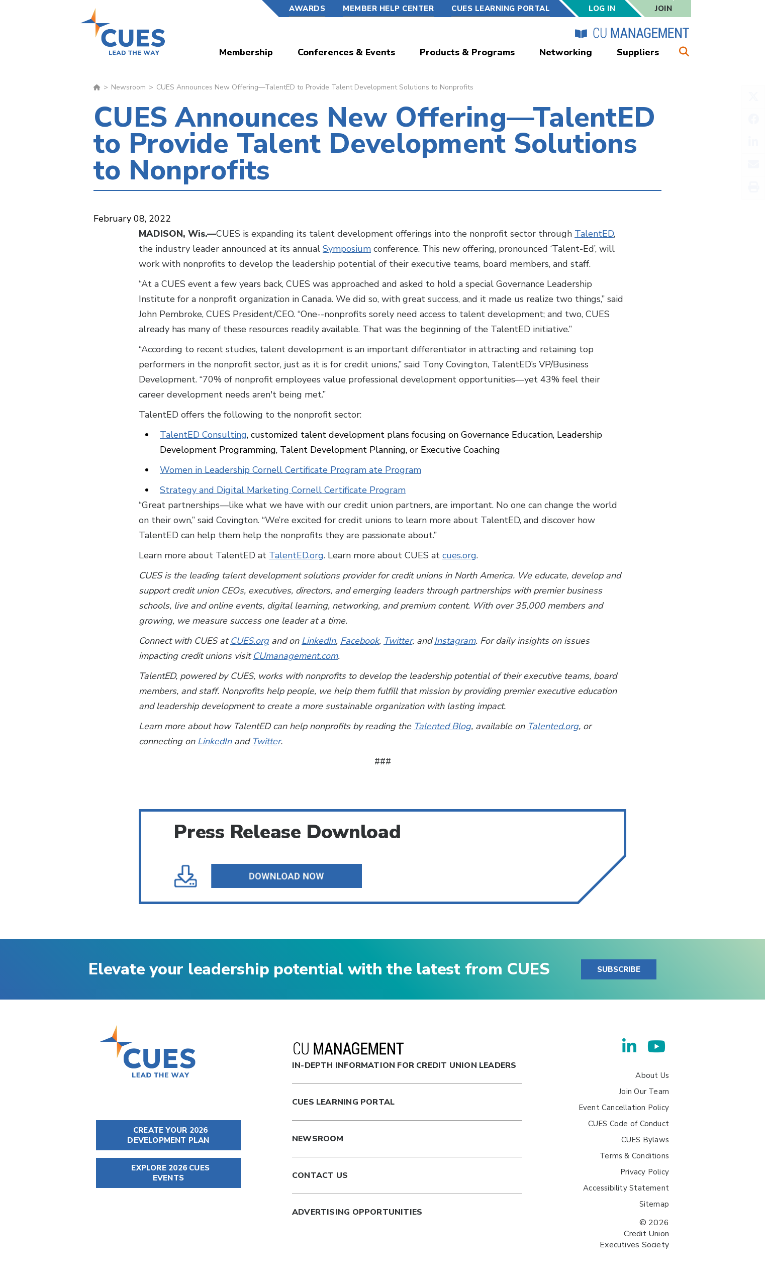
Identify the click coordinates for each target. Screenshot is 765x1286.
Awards (307, 9)
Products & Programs (467, 52)
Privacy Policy (644, 1172)
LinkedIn (319, 641)
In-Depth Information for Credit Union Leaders (404, 1056)
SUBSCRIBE (618, 969)
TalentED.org (296, 555)
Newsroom (128, 87)
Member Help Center (388, 9)
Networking (565, 52)
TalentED (594, 234)
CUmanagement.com (295, 656)
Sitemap (654, 1204)
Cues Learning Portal (343, 1102)
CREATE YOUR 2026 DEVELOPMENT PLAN (168, 1135)
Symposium (347, 249)
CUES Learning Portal (500, 9)
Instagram (454, 641)
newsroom (318, 1138)
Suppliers (638, 52)
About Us (652, 1075)
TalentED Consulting (203, 435)
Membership (246, 52)
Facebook (359, 641)
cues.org (459, 555)
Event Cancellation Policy (624, 1108)
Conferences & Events (346, 52)
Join (663, 9)
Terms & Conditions (634, 1156)
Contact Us (320, 1175)
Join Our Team (644, 1091)
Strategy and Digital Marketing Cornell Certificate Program (283, 490)
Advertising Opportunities (357, 1212)
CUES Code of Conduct (628, 1124)
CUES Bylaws (645, 1140)
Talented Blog (442, 726)
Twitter (398, 641)
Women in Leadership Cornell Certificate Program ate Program (290, 470)
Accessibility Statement (626, 1188)
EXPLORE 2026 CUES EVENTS (168, 1173)
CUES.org (249, 641)
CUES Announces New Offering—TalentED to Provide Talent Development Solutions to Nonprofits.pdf (275, 876)
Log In (602, 9)
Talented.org (553, 726)
